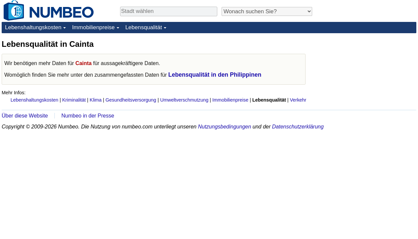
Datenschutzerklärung (298, 126)
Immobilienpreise (93, 27)
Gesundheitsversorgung (130, 100)
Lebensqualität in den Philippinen (214, 74)
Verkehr (298, 100)
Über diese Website (25, 116)
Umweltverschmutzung (184, 100)
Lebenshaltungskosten (33, 27)
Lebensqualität (143, 27)
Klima (96, 100)
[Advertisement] (366, 80)
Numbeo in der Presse (87, 116)
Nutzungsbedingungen (224, 126)
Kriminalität (74, 100)
